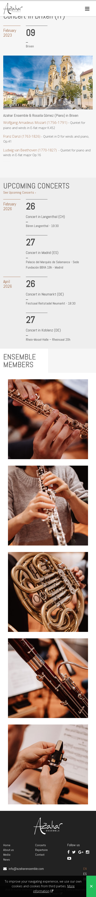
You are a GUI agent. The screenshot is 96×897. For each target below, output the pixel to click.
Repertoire (41, 850)
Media (6, 855)
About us (8, 850)
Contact (39, 855)
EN (85, 868)
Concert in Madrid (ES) (42, 252)
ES (85, 874)
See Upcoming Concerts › (19, 192)
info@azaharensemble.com (26, 868)
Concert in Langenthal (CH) (45, 216)
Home (6, 845)
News (6, 859)
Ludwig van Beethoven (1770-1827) (30, 150)
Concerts (40, 845)
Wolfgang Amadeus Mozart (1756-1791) (35, 122)
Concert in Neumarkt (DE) (45, 294)
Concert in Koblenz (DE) (43, 330)
